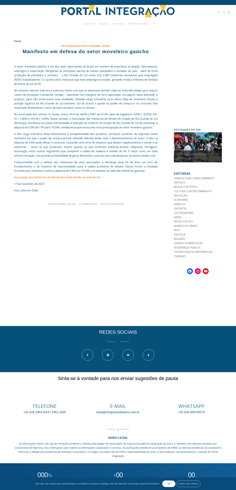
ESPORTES (180, 208)
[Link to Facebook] (218, 12)
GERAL (106, 46)
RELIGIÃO (179, 239)
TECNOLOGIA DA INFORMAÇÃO (193, 252)
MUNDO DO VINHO (185, 226)
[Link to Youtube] (228, 12)
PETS (177, 230)
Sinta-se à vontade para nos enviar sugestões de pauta (118, 378)
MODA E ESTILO (183, 221)
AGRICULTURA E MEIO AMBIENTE (194, 178)
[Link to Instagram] (223, 12)
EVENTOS (180, 204)
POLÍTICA (180, 234)
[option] (198, 147)
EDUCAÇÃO (181, 195)
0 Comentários (88, 204)
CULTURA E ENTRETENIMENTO (193, 191)
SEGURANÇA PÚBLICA (187, 247)
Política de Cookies (188, 483)
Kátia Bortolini (115, 204)
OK (168, 483)
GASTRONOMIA (184, 213)
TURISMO (180, 256)
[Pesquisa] (152, 24)
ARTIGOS (179, 182)
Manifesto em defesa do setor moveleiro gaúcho (86, 51)
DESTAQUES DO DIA (73, 46)
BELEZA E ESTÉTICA (185, 187)
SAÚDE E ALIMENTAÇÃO (188, 243)
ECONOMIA (93, 46)
